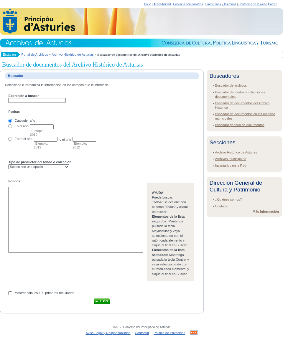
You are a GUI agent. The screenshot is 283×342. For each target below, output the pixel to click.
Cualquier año (25, 120)
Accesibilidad (162, 4)
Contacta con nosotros (188, 4)
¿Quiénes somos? (228, 199)
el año (27, 139)
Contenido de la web (252, 4)
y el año (65, 139)
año (26, 126)
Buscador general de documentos (239, 125)
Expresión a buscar (23, 96)
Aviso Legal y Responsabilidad (107, 333)
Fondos (14, 181)
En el (18, 126)
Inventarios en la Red (230, 165)
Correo (272, 4)
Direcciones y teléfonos (220, 4)
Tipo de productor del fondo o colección (39, 162)
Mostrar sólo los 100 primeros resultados (44, 293)
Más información (266, 211)
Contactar (142, 333)
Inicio (147, 4)
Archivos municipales (230, 159)
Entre (19, 139)
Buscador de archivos (231, 85)
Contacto (221, 206)
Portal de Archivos (35, 54)
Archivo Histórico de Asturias (72, 54)
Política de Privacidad (169, 333)
